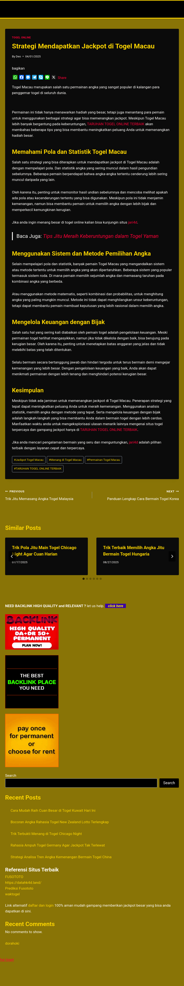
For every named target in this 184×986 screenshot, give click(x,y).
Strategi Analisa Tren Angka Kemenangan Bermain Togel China (61, 857)
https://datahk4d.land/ (23, 882)
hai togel (7, 959)
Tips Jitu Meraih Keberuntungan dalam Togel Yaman (101, 236)
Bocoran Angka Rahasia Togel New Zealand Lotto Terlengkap (60, 822)
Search (10, 775)
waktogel (12, 894)
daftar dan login (41, 905)
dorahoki (12, 943)
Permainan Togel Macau (103, 459)
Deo (18, 56)
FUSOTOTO (14, 877)
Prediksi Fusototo (19, 888)
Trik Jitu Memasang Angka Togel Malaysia (46, 494)
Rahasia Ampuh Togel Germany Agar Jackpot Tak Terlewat (58, 845)
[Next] (172, 556)
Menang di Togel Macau (65, 459)
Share (62, 78)
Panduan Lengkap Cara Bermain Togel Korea (137, 494)
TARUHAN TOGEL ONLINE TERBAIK (38, 468)
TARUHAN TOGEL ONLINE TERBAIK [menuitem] (115, 124)
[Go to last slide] (12, 556)
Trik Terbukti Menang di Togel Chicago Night (46, 834)
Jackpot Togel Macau (28, 459)
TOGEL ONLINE (21, 37)
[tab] (83, 579)
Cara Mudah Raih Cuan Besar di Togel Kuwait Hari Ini (53, 810)
